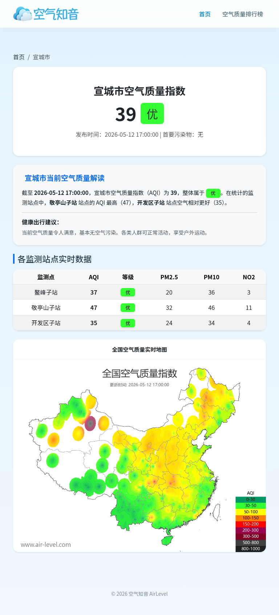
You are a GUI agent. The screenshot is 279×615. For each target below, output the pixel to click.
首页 (205, 13)
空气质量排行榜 (242, 13)
